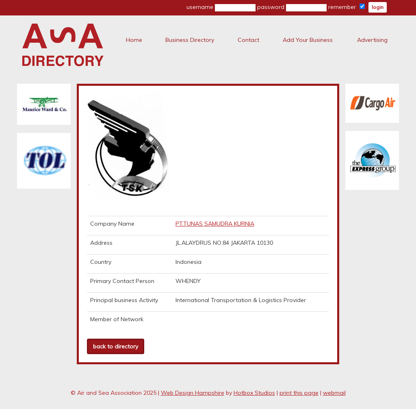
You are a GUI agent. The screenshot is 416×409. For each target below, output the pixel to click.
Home (134, 40)
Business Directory (189, 40)
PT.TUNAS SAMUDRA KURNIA (215, 223)
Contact (248, 40)
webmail (334, 392)
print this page (299, 392)
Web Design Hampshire (192, 392)
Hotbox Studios (254, 392)
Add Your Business (308, 40)
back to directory (115, 346)
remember (346, 7)
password (292, 7)
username (221, 7)
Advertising (372, 40)
